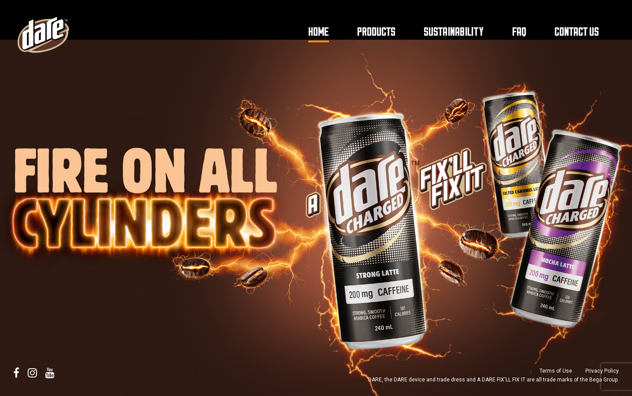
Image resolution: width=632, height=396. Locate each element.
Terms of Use (556, 371)
